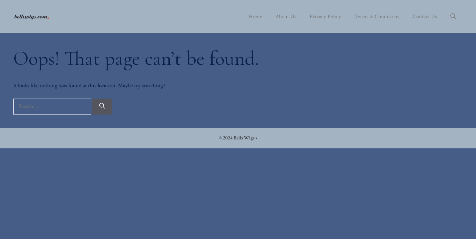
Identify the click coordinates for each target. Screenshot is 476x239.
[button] (453, 17)
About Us (285, 16)
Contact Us (425, 16)
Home (255, 16)
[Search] (102, 107)
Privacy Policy (325, 16)
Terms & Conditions (376, 16)
